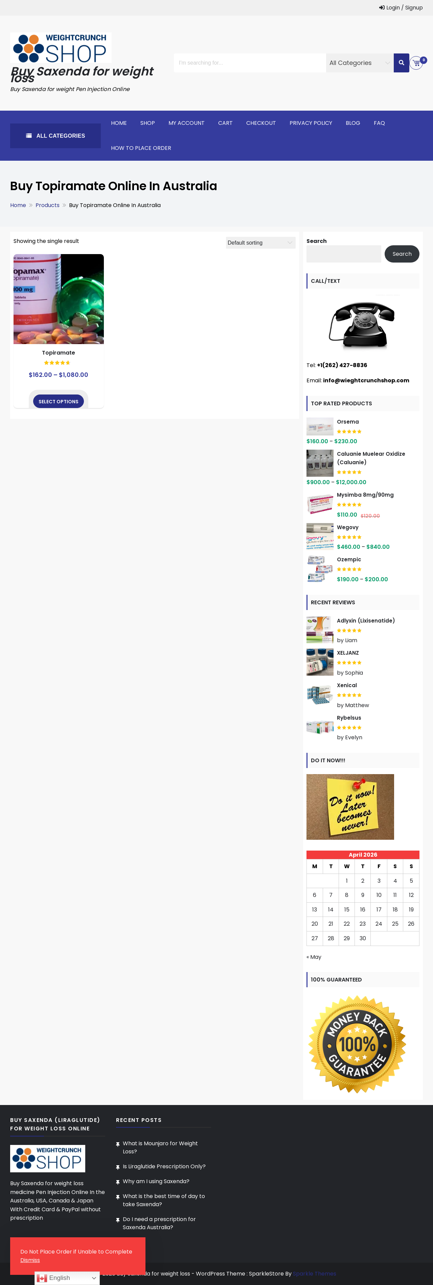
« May (313, 957)
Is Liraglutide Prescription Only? (164, 1166)
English (53, 1278)
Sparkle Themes (314, 1274)
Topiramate (58, 353)
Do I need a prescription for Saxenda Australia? (159, 1223)
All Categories (60, 136)
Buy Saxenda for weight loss (81, 74)
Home (119, 123)
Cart (225, 123)
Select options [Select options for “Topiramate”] (58, 401)
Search (316, 241)
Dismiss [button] (30, 1260)
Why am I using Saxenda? (156, 1181)
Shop (147, 123)
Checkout (261, 123)
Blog (353, 123)
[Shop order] (261, 243)
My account (186, 123)
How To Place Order (141, 148)
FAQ (379, 123)
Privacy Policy (311, 123)
